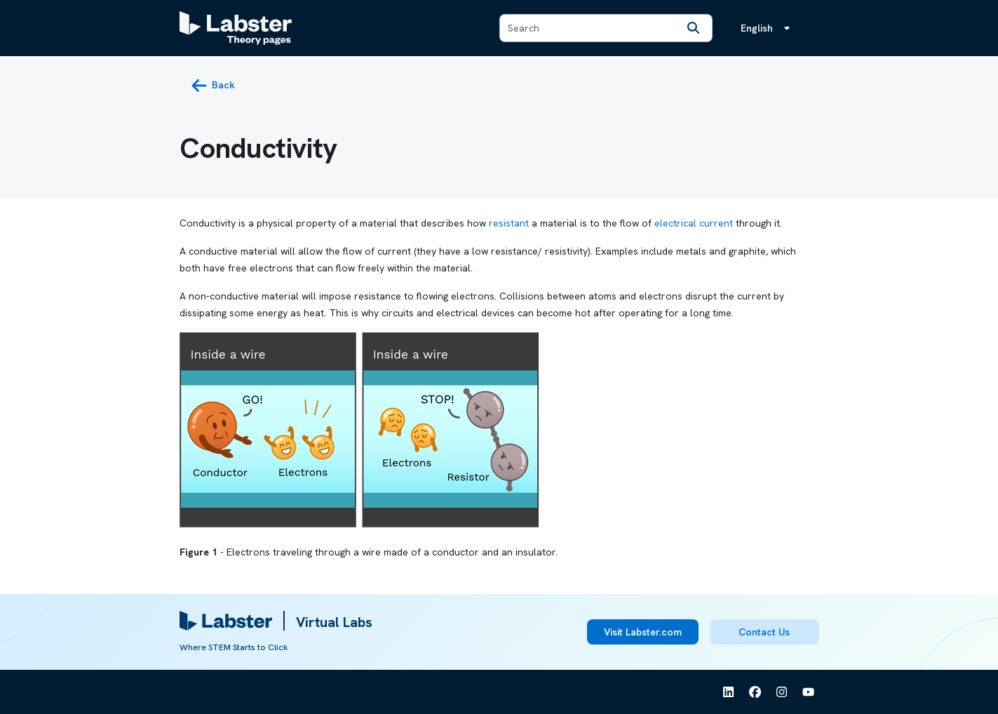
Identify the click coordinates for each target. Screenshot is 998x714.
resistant (509, 223)
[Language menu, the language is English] (768, 28)
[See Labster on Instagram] (782, 692)
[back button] (213, 85)
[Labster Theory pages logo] (236, 28)
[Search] (693, 28)
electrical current (693, 223)
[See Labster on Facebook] (755, 692)
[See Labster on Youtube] (808, 692)
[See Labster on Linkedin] (728, 692)
